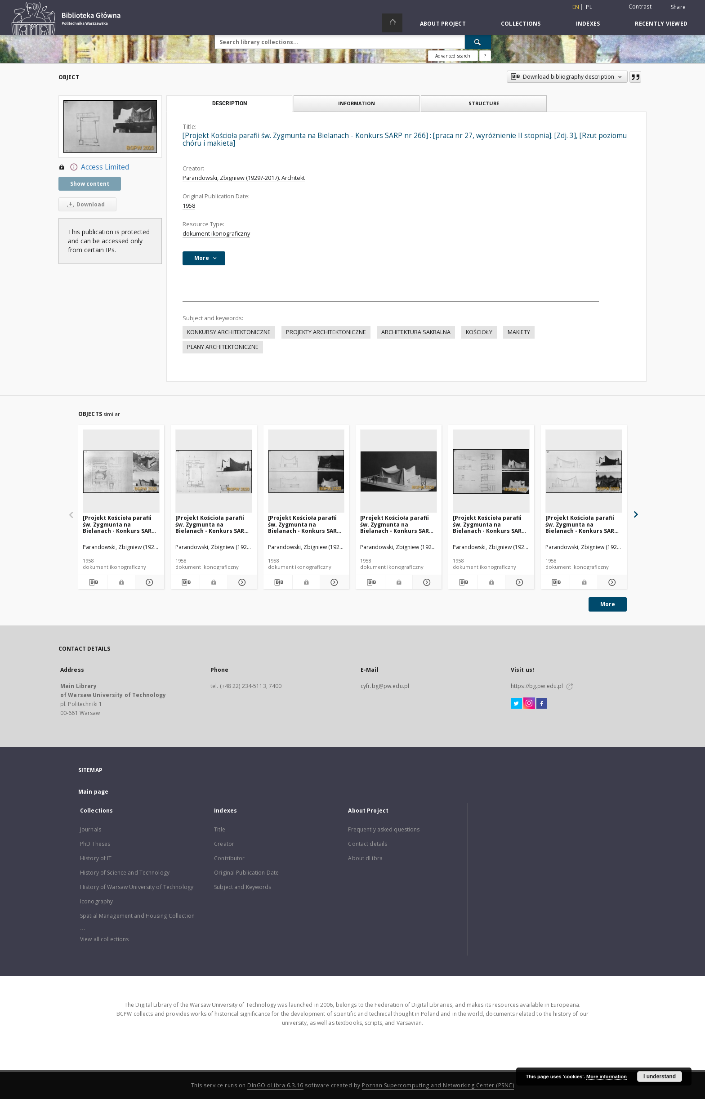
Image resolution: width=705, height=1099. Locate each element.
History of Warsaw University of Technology (136, 887)
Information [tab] (356, 103)
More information (606, 1076)
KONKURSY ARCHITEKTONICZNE (229, 332)
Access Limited (93, 167)
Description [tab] (229, 103)
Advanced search (452, 56)
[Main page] (392, 22)
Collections (521, 23)
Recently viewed (661, 23)
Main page (93, 791)
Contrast (640, 6)
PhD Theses (95, 844)
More (607, 604)
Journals (90, 829)
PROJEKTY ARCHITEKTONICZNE (326, 332)
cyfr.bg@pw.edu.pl (385, 686)
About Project (443, 23)
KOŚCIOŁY (479, 332)
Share (678, 7)
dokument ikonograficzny (216, 233)
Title (219, 829)
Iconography (96, 901)
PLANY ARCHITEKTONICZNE (223, 347)
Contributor (229, 858)
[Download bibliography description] (92, 582)
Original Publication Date (246, 872)
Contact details (367, 844)
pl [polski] (589, 7)
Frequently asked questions (383, 829)
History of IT (96, 858)
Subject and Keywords (242, 887)
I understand (659, 1076)
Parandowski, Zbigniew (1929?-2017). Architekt (244, 178)
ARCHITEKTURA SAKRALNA (416, 332)
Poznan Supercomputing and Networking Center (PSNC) (438, 1085)
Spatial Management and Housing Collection (137, 916)
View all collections (104, 939)
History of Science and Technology (125, 872)
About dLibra (365, 858)
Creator (224, 844)
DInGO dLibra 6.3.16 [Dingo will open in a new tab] (275, 1085)
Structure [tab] (484, 103)
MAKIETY (519, 332)
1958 (189, 206)
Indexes (588, 23)
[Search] (478, 42)
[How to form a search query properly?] (485, 55)
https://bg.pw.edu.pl (537, 686)
